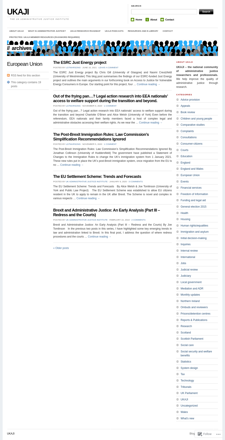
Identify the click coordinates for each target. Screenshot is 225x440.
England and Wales (192, 168)
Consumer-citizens (191, 143)
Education (186, 156)
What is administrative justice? (47, 31)
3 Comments (136, 181)
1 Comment (110, 106)
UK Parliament (189, 393)
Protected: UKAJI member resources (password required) (44, 37)
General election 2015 (193, 206)
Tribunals (186, 386)
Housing (185, 219)
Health (184, 213)
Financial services (191, 187)
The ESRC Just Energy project (79, 62)
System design (189, 368)
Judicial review (189, 269)
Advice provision (190, 99)
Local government (191, 282)
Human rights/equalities (194, 225)
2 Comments (138, 220)
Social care (187, 345)
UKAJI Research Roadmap (85, 31)
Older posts (61, 248)
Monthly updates (190, 294)
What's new (187, 418)
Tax (183, 374)
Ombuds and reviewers (194, 307)
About (153, 19)
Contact (169, 19)
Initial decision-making (194, 238)
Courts (184, 150)
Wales (184, 412)
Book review (188, 112)
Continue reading (148, 84)
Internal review (189, 250)
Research (186, 326)
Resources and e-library (143, 31)
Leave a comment (108, 67)
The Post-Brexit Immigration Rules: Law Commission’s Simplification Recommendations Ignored (101, 136)
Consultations (189, 137)
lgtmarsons (73, 67)
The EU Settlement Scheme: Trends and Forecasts (97, 176)
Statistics (186, 361)
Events (185, 181)
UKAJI (18, 11)
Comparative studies (193, 124)
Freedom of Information (194, 194)
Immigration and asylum (195, 231)
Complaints (187, 131)
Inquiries (186, 244)
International (188, 257)
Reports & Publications (194, 320)
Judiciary (186, 275)
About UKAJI (16, 31)
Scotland (186, 332)
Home (139, 19)
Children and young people (196, 118)
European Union (190, 175)
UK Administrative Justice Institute (86, 181)
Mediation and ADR (192, 288)
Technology (187, 380)
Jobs (183, 263)
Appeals (185, 105)
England (185, 162)
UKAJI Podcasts (114, 31)
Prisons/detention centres (195, 313)
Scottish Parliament (192, 338)
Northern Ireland (190, 301)
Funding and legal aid (193, 200)
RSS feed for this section (25, 75)
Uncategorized (189, 405)
